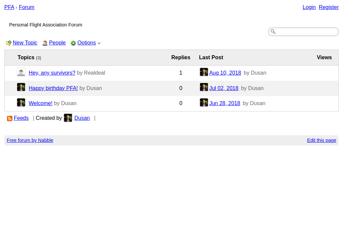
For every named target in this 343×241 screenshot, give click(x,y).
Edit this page (321, 140)
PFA (9, 7)
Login (309, 7)
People (57, 43)
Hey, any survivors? (52, 73)
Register (329, 7)
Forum (26, 7)
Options (86, 43)
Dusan (82, 118)
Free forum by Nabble (30, 140)
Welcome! (41, 103)
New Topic (25, 43)
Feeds (21, 118)
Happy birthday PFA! (53, 88)
